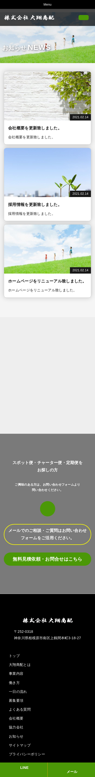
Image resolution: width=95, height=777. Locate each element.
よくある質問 (20, 709)
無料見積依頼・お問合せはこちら (47, 559)
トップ (14, 656)
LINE (24, 768)
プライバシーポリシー (27, 754)
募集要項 (16, 700)
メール (72, 772)
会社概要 (16, 718)
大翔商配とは (20, 665)
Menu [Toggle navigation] (47, 4)
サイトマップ (20, 745)
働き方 (14, 683)
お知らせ (16, 736)
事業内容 (16, 673)
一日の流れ (18, 692)
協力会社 (16, 727)
